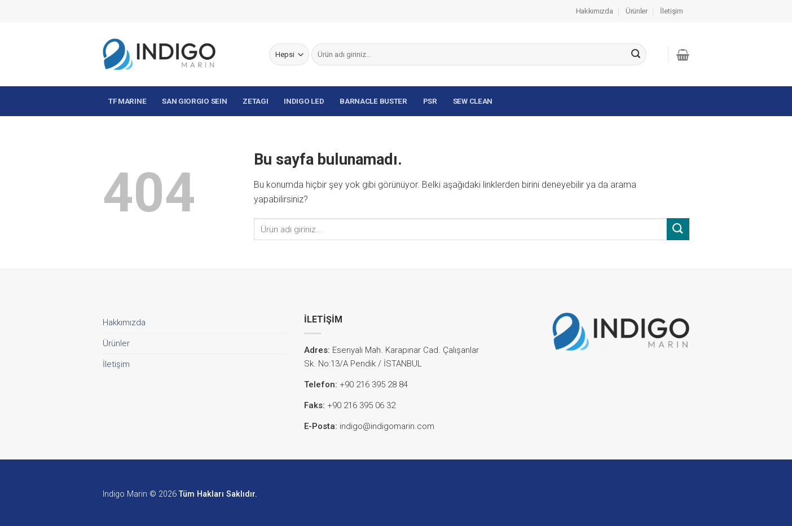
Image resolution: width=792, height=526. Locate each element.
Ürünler (637, 11)
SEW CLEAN (472, 101)
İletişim (671, 11)
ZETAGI (255, 101)
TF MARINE (127, 101)
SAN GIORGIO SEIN (194, 101)
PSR (430, 101)
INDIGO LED (304, 101)
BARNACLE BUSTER (373, 101)
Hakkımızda (594, 11)
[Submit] (635, 54)
